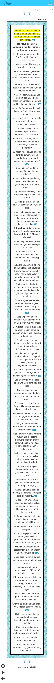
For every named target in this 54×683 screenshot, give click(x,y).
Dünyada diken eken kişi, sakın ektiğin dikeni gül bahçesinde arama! (27, 194)
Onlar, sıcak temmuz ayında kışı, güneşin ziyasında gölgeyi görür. (27, 560)
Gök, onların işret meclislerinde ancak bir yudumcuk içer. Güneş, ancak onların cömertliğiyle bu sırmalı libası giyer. (27, 583)
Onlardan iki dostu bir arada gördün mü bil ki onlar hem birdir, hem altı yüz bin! (27, 596)
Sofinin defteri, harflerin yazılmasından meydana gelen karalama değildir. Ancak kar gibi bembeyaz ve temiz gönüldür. (27, 290)
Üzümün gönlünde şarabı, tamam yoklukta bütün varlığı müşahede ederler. (27, 570)
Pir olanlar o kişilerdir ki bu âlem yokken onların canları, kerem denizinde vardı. (27, 406)
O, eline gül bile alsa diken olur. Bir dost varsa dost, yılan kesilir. (27, 205)
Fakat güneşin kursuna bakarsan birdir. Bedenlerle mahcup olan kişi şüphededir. (27, 630)
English (37, 10)
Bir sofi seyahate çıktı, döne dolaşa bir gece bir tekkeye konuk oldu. (27, 244)
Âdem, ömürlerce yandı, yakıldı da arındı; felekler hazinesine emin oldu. (27, 111)
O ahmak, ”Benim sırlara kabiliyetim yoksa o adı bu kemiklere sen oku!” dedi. (27, 131)
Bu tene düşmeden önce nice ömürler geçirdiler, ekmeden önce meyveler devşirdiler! (27, 416)
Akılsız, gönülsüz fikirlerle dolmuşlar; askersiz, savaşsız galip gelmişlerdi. (27, 493)
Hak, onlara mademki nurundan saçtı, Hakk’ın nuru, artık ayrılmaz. (27, 647)
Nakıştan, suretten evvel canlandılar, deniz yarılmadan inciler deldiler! (27, 426)
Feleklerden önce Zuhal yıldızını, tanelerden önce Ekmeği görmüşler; (27, 482)
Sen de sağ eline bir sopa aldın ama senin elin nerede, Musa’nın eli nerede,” (27, 121)
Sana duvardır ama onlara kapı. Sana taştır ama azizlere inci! (27, 383)
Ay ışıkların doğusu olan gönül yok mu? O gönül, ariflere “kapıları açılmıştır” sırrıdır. (27, 372)
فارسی (50, 10)
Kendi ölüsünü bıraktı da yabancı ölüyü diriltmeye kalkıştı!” (27, 171)
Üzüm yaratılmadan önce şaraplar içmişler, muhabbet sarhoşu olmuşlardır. (27, 550)
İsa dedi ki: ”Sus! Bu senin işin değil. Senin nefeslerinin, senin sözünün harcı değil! (27, 87)
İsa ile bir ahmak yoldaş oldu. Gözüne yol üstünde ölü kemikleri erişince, (27, 57)
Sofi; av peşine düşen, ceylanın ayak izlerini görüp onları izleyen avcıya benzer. (27, 320)
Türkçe (44, 10)
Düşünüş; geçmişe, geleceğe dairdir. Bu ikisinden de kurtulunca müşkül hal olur (27, 519)
